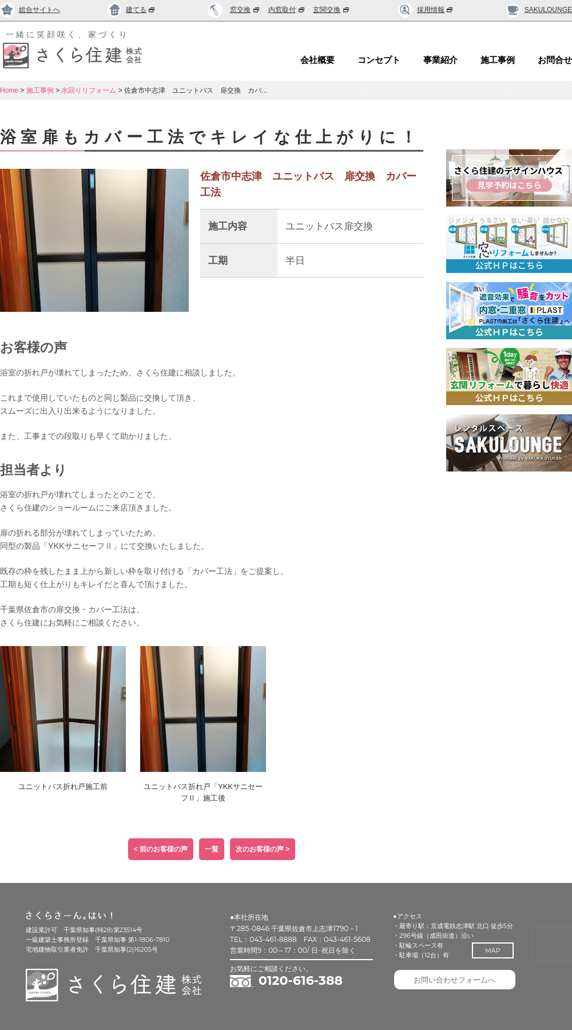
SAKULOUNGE (539, 10)
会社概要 (317, 60)
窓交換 (245, 10)
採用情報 (426, 10)
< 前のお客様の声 (161, 849)
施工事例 (497, 60)
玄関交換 (332, 10)
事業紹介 (440, 60)
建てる (132, 10)
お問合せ (555, 60)
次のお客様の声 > (262, 849)
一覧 (212, 849)
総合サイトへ (30, 10)
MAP (495, 950)
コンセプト (378, 60)
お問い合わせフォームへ (457, 982)
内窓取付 (287, 10)
